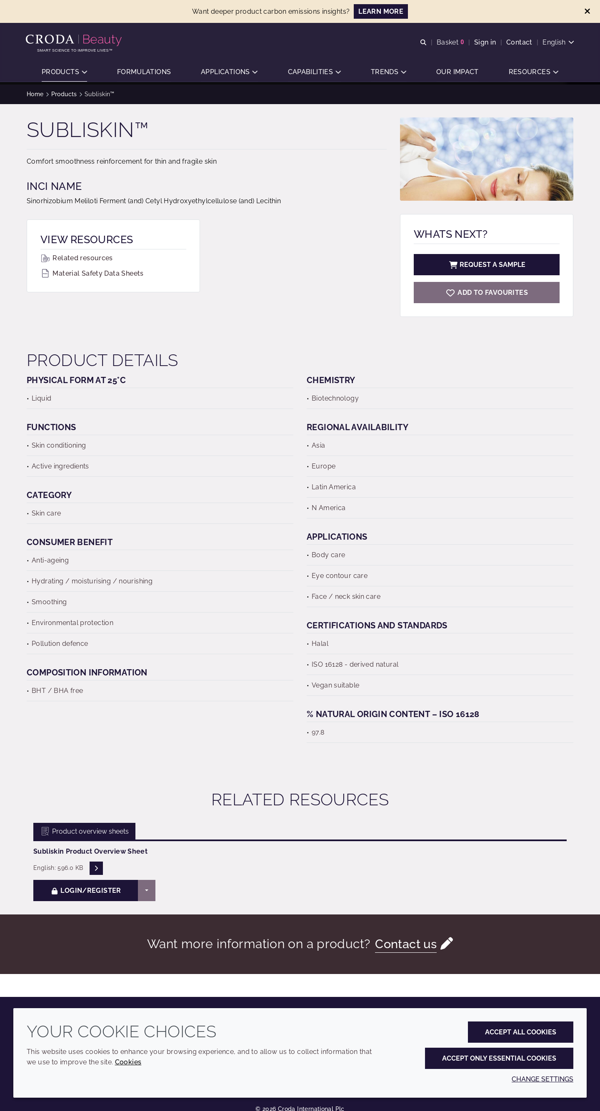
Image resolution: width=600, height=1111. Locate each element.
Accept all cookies (520, 1032)
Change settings (542, 1079)
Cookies (128, 1062)
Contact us (406, 944)
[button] (64, 73)
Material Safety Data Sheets (92, 273)
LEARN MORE (380, 11)
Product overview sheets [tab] (84, 831)
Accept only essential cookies (499, 1058)
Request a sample (486, 265)
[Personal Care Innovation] (76, 40)
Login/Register (85, 890)
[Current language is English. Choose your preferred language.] (557, 42)
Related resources (76, 258)
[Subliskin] (487, 292)
